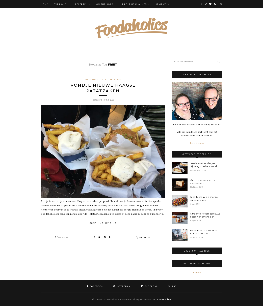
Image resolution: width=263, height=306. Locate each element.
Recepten (81, 4)
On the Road (104, 4)
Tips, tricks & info (134, 4)
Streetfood (113, 79)
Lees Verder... (197, 143)
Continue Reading (103, 224)
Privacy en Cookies (162, 299)
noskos (144, 237)
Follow (197, 272)
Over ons (60, 4)
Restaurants (94, 79)
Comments (61, 237)
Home (44, 4)
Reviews (161, 4)
